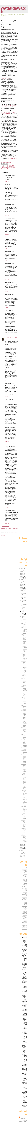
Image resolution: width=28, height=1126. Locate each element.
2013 (21, 588)
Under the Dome (24, 923)
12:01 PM (7, 260)
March (23, 616)
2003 (21, 856)
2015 (21, 585)
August (23, 607)
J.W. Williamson (24, 1118)
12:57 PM (7, 215)
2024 (21, 571)
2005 (21, 853)
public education (11, 167)
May (23, 613)
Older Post (15, 528)
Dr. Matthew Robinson (11, 337)
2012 (21, 590)
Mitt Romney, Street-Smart (24, 707)
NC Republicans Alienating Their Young (24, 656)
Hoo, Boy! (23, 627)
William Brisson (9, 168)
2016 (21, 584)
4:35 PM (7, 234)
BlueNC (25, 879)
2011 (21, 844)
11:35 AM (7, 441)
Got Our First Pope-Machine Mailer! (23, 700)
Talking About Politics (25, 920)
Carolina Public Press (25, 882)
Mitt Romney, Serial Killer (24, 736)
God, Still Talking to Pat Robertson (24, 831)
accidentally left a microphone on (7, 77)
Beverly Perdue (8, 165)
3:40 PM (7, 380)
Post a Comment (5, 526)
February (24, 619)
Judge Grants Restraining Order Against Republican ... (24, 779)
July (23, 610)
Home (9, 528)
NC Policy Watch (24, 900)
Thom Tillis (3, 168)
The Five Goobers (12, 158)
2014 (21, 587)
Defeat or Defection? (24, 752)
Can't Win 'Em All (23, 625)
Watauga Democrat (24, 926)
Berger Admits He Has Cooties (23, 680)
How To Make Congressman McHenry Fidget (24, 743)
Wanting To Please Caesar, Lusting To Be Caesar (23, 714)
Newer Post (4, 528)
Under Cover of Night (23, 821)
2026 (21, 568)
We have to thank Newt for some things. (24, 649)
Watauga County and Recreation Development (24, 664)
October (24, 600)
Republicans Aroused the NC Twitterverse (24, 810)
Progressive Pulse (24, 906)
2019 (21, 579)
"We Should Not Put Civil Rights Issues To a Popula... (24, 639)
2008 (21, 848)
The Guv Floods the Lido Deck (24, 672)
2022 (21, 574)
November (23, 597)
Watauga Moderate (24, 928)
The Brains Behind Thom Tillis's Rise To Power (23, 758)
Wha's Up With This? (23, 825)
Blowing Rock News (25, 876)
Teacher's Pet (23, 676)
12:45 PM (7, 201)
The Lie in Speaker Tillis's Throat (24, 803)
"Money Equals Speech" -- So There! (23, 730)
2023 (21, 573)
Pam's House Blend (25, 903)
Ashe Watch (25, 873)
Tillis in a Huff (23, 791)
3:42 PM (7, 291)
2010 (21, 845)
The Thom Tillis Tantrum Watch (24, 631)
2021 (21, 576)
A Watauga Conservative (24, 869)
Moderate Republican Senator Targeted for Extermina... (24, 768)
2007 (21, 850)
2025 (21, 570)
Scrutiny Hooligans (24, 913)
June (23, 611)
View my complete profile (23, 1121)
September (24, 604)
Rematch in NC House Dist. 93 (23, 787)
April (23, 614)
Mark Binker (9, 166)
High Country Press (25, 892)
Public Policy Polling (25, 910)
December (23, 593)
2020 (21, 577)
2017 (21, 582)
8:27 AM (6, 334)
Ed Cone (24, 886)
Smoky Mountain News (24, 916)
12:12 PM (7, 181)
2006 (21, 852)
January (24, 622)
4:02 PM (7, 307)
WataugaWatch (13, 10)
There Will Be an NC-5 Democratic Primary (24, 796)
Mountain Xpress (24, 897)
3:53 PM (7, 507)
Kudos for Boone (23, 684)
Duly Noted (23, 748)
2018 (21, 581)
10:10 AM (7, 248)
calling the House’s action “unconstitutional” (8, 113)
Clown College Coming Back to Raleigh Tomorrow (24, 838)
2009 (21, 847)
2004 (21, 855)
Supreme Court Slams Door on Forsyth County (24, 723)
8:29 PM (7, 396)
